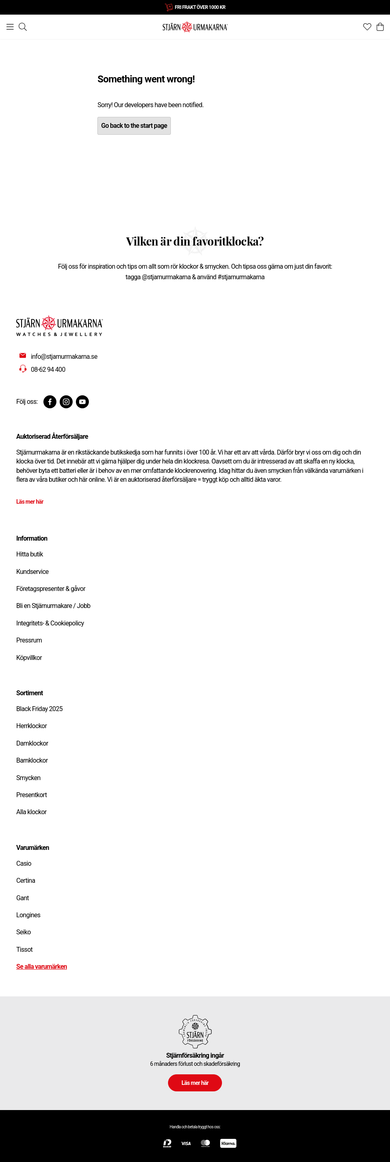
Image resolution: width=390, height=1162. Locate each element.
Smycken (28, 778)
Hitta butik (29, 554)
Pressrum (29, 640)
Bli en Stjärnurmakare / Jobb (53, 606)
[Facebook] (49, 401)
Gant (22, 898)
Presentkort (31, 795)
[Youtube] (82, 401)
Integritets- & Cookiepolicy (50, 623)
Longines (28, 915)
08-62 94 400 (48, 369)
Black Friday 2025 (39, 709)
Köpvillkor (29, 658)
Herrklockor (31, 726)
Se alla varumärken (41, 966)
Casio (23, 863)
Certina (25, 880)
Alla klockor (31, 812)
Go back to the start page (134, 125)
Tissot (24, 949)
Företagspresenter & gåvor (50, 589)
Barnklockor (31, 760)
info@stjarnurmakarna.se (64, 356)
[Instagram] (66, 401)
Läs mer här (29, 501)
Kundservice (32, 572)
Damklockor (32, 743)
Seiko (23, 932)
